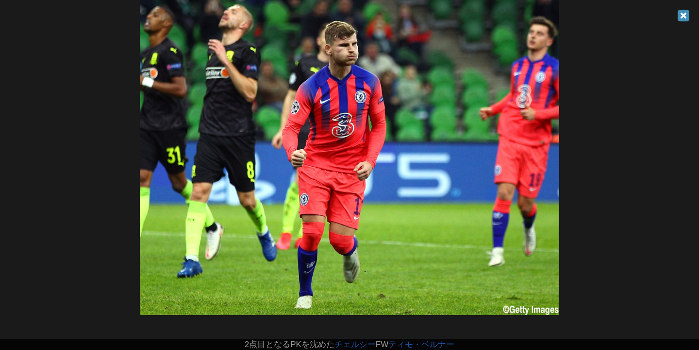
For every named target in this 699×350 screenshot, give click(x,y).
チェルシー (355, 344)
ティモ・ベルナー (421, 344)
